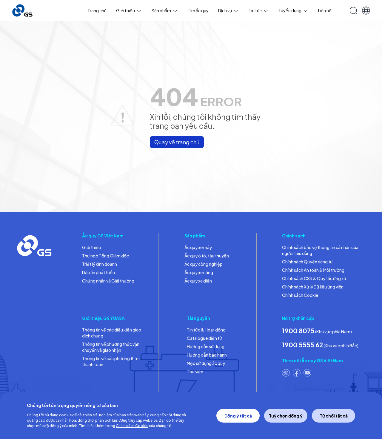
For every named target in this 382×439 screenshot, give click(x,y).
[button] (366, 11)
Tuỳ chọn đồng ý (286, 415)
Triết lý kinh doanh (99, 264)
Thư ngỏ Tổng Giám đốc (105, 255)
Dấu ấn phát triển (98, 272)
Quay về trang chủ (176, 142)
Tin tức (258, 10)
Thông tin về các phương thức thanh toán (111, 361)
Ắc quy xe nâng (198, 272)
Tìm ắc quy (198, 10)
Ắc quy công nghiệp (203, 264)
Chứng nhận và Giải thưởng (108, 280)
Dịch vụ (228, 10)
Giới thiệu (128, 10)
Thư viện (195, 371)
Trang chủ (97, 10)
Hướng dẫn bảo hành (207, 354)
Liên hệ (325, 10)
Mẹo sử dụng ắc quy (206, 363)
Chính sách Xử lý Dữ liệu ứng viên (313, 286)
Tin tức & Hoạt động (206, 329)
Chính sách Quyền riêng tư (307, 261)
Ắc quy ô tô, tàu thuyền (206, 255)
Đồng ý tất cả (238, 415)
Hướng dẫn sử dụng (205, 346)
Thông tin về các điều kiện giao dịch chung (111, 332)
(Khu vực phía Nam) (317, 331)
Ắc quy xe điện (198, 280)
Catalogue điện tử (204, 338)
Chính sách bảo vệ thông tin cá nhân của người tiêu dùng (320, 250)
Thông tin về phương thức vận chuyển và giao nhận (110, 347)
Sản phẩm (164, 10)
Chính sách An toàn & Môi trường (313, 270)
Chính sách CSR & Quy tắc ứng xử (314, 278)
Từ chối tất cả (334, 415)
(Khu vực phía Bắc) (320, 345)
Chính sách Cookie (300, 295)
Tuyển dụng (292, 10)
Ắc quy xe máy (198, 247)
